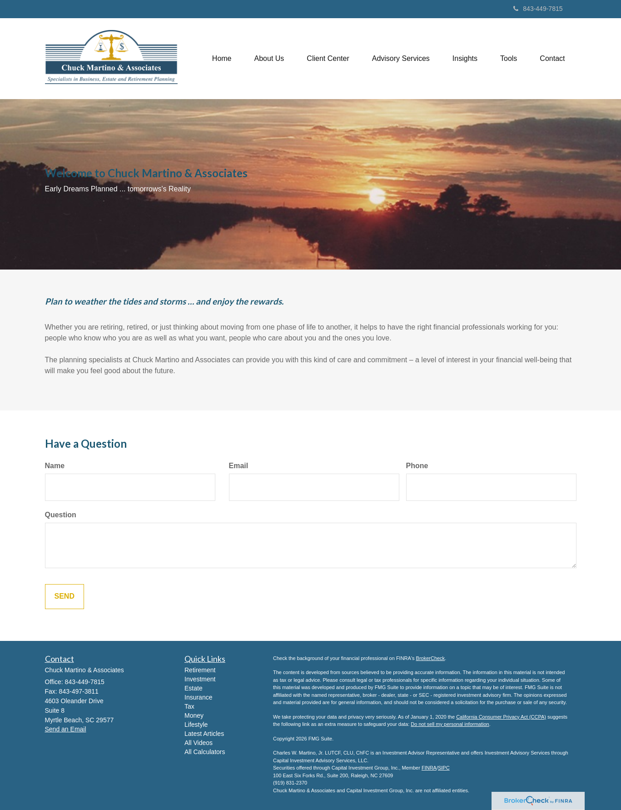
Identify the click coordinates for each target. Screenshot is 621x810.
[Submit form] (64, 596)
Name (55, 466)
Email (238, 466)
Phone (417, 466)
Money (194, 715)
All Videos (198, 742)
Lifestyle (196, 724)
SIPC (444, 767)
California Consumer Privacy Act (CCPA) (501, 717)
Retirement (199, 670)
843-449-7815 (537, 8)
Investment (199, 679)
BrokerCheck (430, 658)
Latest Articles (204, 733)
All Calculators (204, 751)
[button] (269, 59)
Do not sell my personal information (450, 724)
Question (60, 515)
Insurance (198, 697)
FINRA (429, 767)
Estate (193, 688)
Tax (189, 706)
